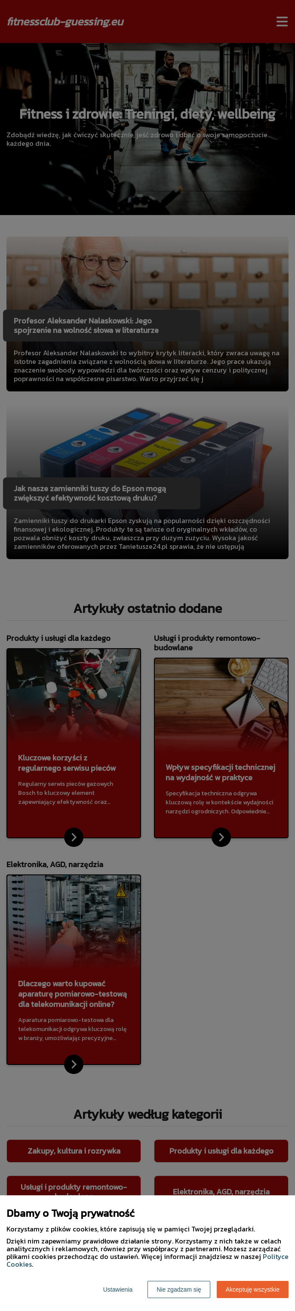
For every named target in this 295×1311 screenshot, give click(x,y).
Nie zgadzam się (179, 1289)
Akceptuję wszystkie (253, 1289)
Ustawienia (117, 1289)
